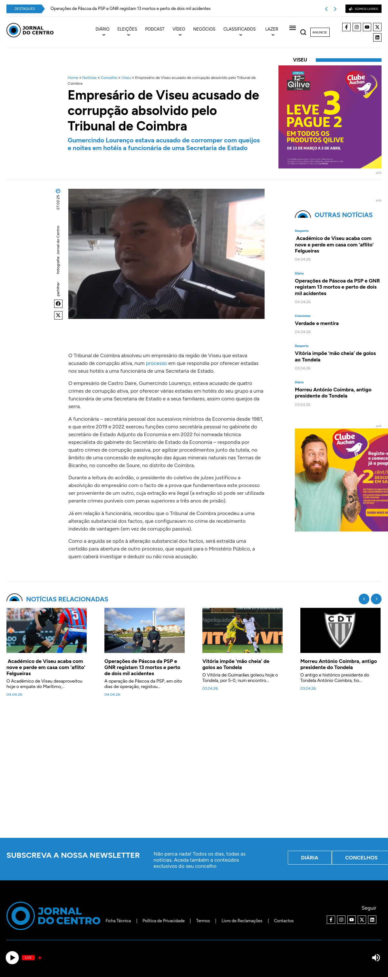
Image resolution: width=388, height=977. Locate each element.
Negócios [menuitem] (204, 29)
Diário (299, 273)
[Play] (12, 958)
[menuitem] (107, 32)
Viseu (126, 77)
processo (156, 363)
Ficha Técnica (118, 920)
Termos (203, 920)
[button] (58, 304)
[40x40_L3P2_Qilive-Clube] (330, 167)
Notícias (89, 77)
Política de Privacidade (163, 920)
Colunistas (302, 316)
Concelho (109, 77)
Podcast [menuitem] (154, 29)
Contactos (284, 920)
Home (73, 77)
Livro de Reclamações (241, 920)
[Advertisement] (197, 771)
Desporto (302, 231)
